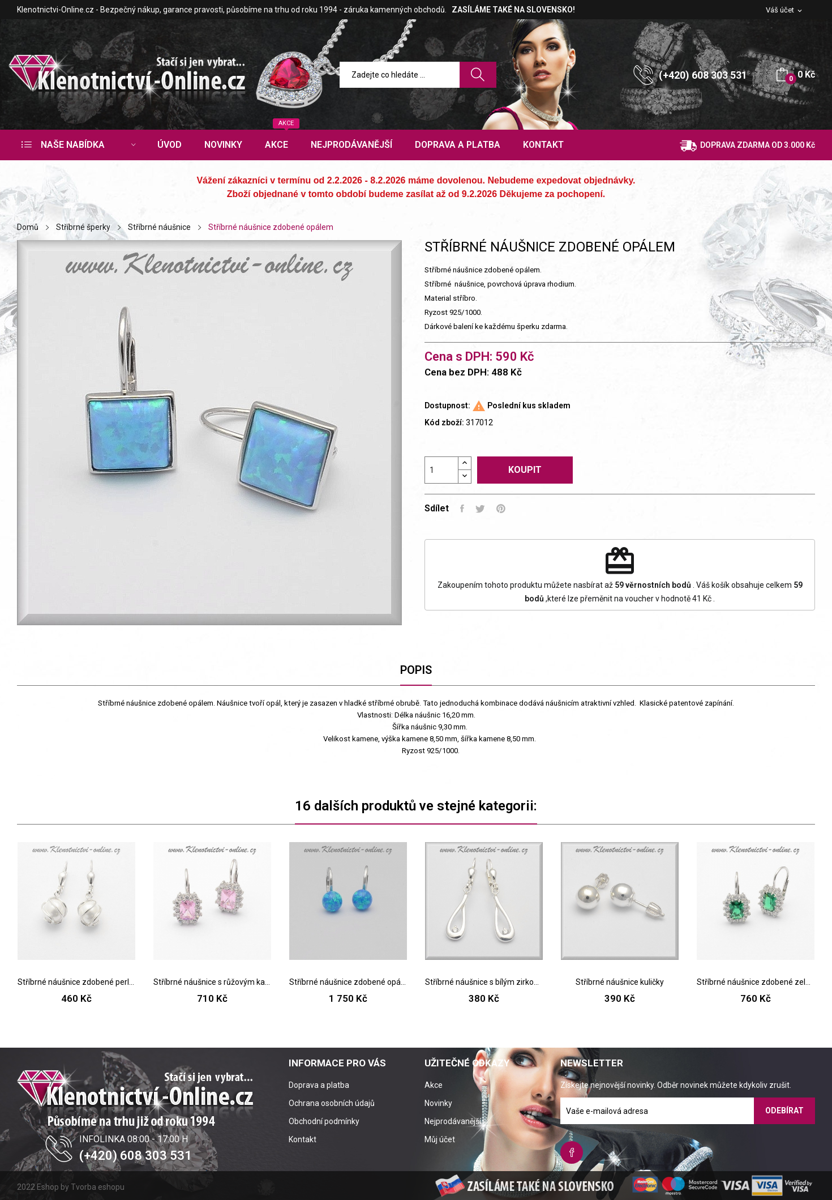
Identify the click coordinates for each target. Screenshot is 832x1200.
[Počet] (441, 470)
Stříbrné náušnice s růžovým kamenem (212, 982)
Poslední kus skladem (529, 405)
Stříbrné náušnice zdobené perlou (76, 982)
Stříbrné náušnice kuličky (620, 982)
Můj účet (439, 1139)
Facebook (571, 1152)
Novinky (438, 1103)
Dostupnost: (447, 405)
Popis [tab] (416, 670)
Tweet (480, 508)
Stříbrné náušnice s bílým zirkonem (484, 982)
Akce (433, 1085)
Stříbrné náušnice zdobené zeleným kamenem (755, 982)
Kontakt (302, 1139)
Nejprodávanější (452, 1121)
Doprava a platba (319, 1085)
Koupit (525, 469)
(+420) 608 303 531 (703, 75)
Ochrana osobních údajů (332, 1103)
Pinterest (501, 508)
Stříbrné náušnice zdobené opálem (348, 982)
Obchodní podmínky (324, 1121)
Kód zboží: (444, 422)
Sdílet (462, 508)
